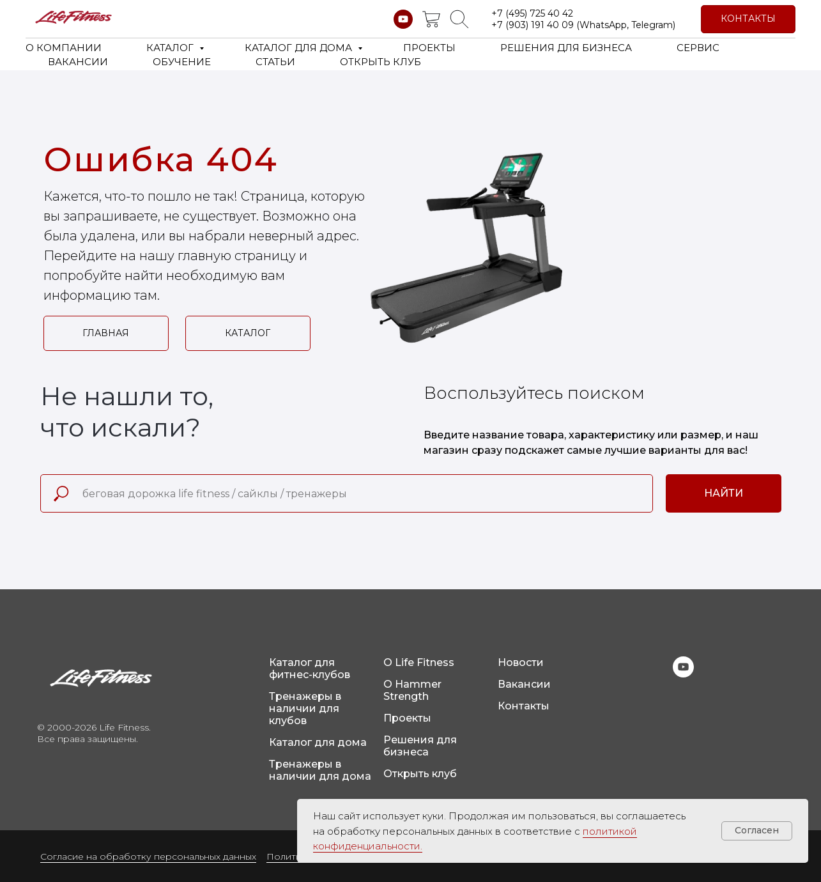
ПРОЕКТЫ (429, 48)
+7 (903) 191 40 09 (532, 25)
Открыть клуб (420, 774)
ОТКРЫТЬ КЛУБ (380, 62)
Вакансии (524, 684)
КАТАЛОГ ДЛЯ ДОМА (300, 48)
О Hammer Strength (412, 690)
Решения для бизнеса (420, 746)
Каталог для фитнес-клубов (309, 668)
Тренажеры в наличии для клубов (305, 708)
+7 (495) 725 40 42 (532, 13)
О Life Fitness (418, 662)
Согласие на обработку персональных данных (148, 856)
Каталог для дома (318, 742)
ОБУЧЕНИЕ (182, 62)
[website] (431, 19)
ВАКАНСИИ (78, 62)
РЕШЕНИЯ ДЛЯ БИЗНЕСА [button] (566, 48)
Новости (521, 662)
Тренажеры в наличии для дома (320, 770)
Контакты (523, 706)
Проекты (407, 718)
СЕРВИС (698, 48)
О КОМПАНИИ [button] (64, 48)
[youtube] (403, 19)
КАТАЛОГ (171, 48)
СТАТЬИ (275, 62)
